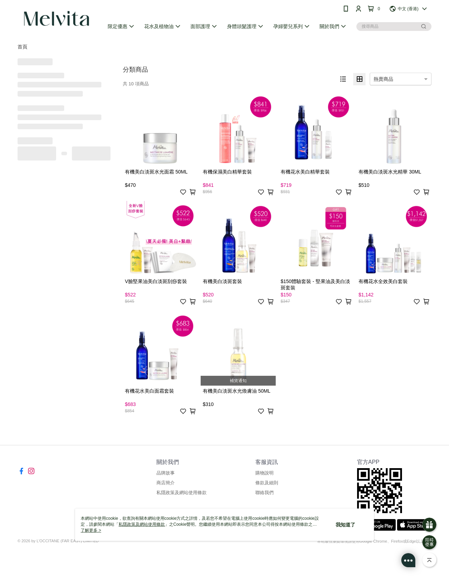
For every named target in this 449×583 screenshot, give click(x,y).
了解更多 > (91, 530)
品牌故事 (165, 473)
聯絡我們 (264, 492)
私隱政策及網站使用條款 (181, 492)
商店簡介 (165, 482)
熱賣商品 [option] (383, 79)
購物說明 (264, 473)
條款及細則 (266, 482)
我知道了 (345, 525)
